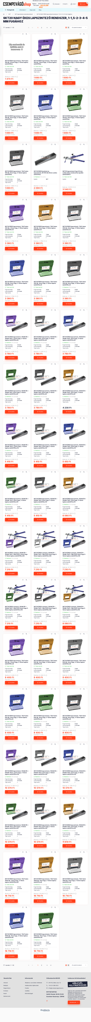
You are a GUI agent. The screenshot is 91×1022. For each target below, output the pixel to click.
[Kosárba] (11, 83)
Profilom (6, 991)
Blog (40, 10)
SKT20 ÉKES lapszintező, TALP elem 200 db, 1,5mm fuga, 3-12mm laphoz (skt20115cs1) (16, 228)
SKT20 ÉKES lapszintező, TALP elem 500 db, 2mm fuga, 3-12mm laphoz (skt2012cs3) (74, 662)
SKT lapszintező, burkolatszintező (24, 14)
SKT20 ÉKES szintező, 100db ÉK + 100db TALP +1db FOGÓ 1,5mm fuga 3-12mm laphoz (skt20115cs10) (16, 554)
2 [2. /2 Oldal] (41, 27)
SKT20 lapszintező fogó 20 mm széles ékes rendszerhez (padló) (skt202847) (73, 172)
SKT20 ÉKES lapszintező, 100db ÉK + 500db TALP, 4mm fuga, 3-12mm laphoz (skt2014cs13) (16, 826)
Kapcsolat (32, 10)
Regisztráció (7, 988)
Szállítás (27, 991)
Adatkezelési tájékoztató (32, 985)
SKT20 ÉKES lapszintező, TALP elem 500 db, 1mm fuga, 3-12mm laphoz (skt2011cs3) (45, 662)
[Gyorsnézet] (26, 34)
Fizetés (27, 988)
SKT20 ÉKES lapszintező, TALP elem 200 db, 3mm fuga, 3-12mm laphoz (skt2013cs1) (16, 283)
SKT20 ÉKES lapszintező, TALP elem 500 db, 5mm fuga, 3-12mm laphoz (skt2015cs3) (74, 717)
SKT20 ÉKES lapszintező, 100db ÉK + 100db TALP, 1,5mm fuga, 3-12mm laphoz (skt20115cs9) (16, 338)
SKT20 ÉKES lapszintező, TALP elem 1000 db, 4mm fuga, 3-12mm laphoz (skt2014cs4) (45, 935)
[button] (9, 10)
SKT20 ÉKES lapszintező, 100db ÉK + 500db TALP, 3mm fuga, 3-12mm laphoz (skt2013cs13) (74, 772)
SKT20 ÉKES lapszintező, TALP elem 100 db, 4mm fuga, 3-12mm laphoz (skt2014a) (74, 117)
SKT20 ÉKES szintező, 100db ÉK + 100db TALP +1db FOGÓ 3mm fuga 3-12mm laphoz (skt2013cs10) (74, 554)
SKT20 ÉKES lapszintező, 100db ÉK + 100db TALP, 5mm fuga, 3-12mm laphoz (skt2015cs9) (45, 392)
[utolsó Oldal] (50, 27)
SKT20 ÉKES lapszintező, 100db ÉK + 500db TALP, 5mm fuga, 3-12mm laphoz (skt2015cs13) (45, 826)
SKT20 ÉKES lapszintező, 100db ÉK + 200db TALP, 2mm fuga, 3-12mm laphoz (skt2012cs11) (45, 446)
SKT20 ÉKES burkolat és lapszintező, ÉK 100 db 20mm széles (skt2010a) (45, 172)
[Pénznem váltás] (65, 4)
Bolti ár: (11, 77)
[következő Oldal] (47, 27)
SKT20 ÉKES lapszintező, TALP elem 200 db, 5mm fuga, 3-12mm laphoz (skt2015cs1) (74, 283)
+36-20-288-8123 (53, 985)
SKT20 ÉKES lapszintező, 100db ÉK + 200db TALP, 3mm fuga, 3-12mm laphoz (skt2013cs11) (74, 446)
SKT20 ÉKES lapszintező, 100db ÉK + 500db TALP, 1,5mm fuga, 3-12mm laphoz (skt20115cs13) (16, 772)
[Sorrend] (79, 27)
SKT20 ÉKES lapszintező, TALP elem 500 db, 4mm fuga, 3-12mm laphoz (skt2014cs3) (45, 717)
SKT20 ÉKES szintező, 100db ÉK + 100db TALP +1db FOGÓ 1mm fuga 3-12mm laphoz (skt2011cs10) (74, 608)
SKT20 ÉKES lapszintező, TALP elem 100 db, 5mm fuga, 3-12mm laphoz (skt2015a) (16, 172)
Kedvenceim (7, 996)
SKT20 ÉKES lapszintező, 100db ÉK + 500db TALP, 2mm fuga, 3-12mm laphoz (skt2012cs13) (45, 772)
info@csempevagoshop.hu (55, 988)
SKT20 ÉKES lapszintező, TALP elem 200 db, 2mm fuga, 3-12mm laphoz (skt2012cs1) (74, 228)
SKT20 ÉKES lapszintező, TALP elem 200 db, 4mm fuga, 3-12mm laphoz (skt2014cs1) (45, 283)
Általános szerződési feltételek (33, 982)
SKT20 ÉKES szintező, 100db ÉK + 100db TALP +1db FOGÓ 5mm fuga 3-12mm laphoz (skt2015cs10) (45, 608)
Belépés (6, 985)
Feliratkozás (73, 1002)
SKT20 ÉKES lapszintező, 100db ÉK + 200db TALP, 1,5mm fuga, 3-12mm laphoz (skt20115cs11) (16, 446)
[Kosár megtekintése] (83, 4)
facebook (47, 1001)
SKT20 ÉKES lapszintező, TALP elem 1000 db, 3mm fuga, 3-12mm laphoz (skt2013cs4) (16, 935)
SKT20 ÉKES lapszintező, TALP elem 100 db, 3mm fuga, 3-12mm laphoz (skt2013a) (45, 117)
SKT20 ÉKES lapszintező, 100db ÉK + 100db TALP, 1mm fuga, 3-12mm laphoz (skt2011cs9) (74, 392)
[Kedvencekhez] (23, 34)
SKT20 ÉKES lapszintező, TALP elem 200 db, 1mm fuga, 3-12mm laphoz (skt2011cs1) (45, 228)
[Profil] (73, 4)
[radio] (68, 27)
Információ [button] (22, 10)
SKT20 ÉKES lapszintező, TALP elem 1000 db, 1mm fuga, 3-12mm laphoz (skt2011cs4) (45, 880)
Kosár (5, 993)
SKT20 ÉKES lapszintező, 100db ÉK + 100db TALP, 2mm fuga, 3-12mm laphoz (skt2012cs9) (45, 338)
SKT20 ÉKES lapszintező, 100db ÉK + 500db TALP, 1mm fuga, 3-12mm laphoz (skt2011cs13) (74, 826)
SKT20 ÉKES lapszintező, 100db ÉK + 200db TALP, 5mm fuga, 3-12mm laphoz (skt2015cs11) (45, 500)
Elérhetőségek (29, 993)
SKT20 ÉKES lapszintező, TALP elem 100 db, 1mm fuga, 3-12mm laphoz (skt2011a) (74, 62)
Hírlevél (6, 982)
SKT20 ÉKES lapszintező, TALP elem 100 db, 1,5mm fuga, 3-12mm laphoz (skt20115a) (45, 62)
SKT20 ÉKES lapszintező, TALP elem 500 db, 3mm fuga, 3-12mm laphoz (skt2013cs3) (16, 717)
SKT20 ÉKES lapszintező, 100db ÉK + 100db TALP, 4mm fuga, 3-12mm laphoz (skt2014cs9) (16, 392)
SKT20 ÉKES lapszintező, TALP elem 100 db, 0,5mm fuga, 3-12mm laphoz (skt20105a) (16, 62)
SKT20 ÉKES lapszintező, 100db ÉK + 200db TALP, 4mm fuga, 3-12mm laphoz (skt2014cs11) (16, 500)
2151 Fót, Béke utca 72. (54, 982)
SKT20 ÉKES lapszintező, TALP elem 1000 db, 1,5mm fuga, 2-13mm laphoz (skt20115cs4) (16, 880)
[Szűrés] (2, 31)
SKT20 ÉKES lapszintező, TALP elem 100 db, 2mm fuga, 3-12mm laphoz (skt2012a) (16, 117)
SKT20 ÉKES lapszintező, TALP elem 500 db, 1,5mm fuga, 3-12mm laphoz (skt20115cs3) (16, 662)
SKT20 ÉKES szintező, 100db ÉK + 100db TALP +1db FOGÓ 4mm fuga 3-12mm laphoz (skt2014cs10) (16, 608)
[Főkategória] (3, 14)
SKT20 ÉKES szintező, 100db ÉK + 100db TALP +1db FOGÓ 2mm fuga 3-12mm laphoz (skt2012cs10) (45, 554)
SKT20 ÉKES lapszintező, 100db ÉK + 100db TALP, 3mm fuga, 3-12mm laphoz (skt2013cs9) (74, 338)
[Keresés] (56, 4)
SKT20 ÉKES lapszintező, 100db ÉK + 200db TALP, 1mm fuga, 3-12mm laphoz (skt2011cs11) (74, 500)
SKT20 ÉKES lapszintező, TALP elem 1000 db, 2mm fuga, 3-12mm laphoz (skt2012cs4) (74, 880)
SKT (10, 14)
